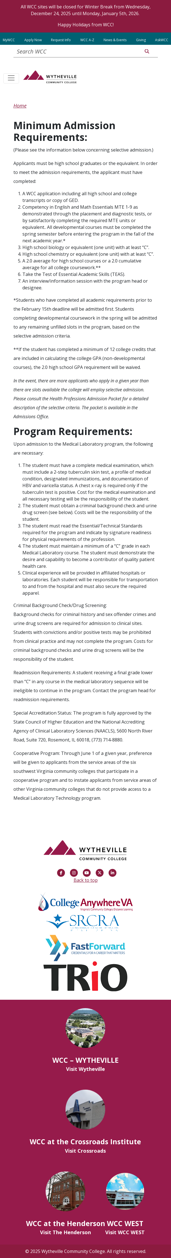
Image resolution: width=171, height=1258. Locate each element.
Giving (141, 40)
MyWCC (9, 40)
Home (20, 105)
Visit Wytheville (85, 1069)
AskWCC (161, 40)
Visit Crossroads (85, 1150)
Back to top (86, 880)
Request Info (61, 40)
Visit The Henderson (65, 1232)
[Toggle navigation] (11, 78)
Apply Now (33, 40)
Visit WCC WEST (125, 1232)
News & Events (115, 40)
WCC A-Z (87, 40)
